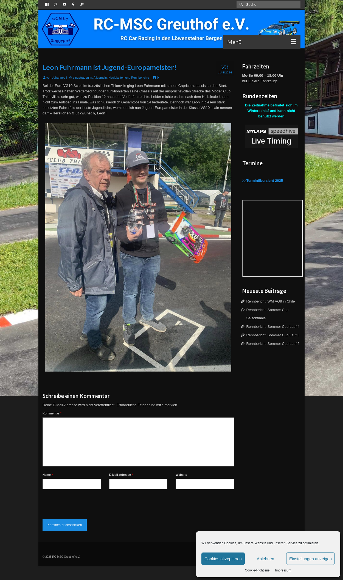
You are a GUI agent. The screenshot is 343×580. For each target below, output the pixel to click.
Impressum (283, 570)
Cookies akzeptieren (223, 558)
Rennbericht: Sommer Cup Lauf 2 (273, 344)
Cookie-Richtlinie (257, 570)
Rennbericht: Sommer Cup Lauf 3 (273, 335)
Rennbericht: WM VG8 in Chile (270, 301)
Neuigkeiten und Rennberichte (128, 77)
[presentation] (84, 502)
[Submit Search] (241, 4)
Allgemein (100, 77)
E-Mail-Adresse (121, 474)
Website (181, 474)
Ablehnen (265, 558)
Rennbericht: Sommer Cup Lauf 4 (273, 327)
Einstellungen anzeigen (310, 558)
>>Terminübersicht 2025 (262, 180)
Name (48, 474)
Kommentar (52, 413)
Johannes (58, 77)
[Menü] (261, 42)
